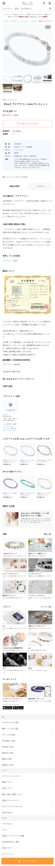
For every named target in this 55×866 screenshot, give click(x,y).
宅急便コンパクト (20, 147)
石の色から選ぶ (8, 747)
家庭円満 (8, 424)
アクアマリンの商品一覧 (9, 428)
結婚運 (14, 424)
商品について (7, 782)
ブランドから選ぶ (9, 735)
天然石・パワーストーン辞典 (13, 836)
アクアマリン (8, 261)
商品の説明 (14, 186)
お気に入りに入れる (27, 123)
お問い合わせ (7, 812)
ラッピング (17, 150)
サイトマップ (7, 854)
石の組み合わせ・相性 (10, 842)
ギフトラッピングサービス (12, 806)
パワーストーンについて (11, 776)
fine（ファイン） (10, 100)
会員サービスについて (10, 800)
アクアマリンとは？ (8, 426)
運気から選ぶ (7, 759)
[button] (6, 48)
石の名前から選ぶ (9, 741)
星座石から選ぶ (8, 765)
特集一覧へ (48, 534)
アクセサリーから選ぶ (10, 722)
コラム (4, 830)
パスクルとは (7, 824)
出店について (7, 848)
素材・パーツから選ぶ (10, 729)
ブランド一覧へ (46, 607)
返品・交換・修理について (12, 794)
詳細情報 (40, 186)
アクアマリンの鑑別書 (11, 364)
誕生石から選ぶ (8, 753)
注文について (7, 788)
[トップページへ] (27, 6)
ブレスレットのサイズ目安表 (16, 177)
